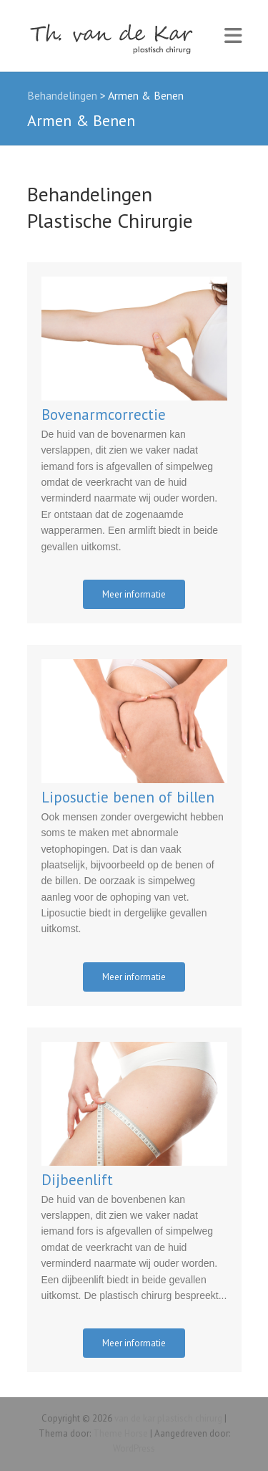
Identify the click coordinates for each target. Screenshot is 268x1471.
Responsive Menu (233, 36)
